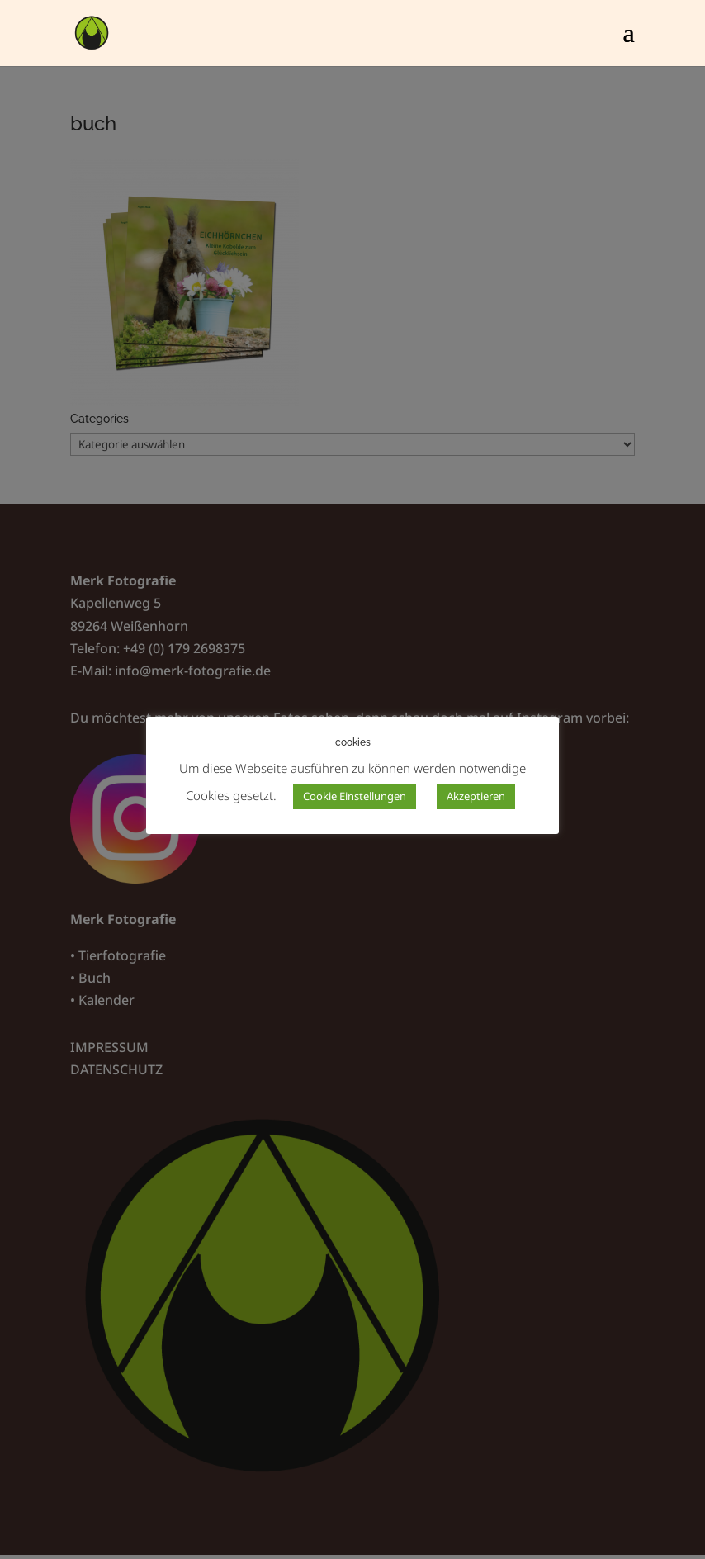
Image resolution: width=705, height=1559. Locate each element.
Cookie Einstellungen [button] (354, 796)
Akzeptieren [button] (476, 796)
